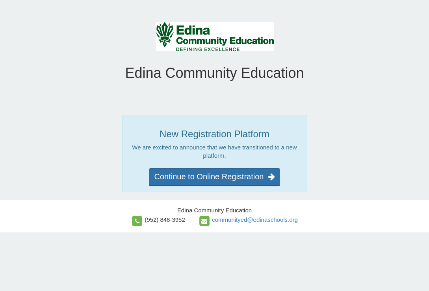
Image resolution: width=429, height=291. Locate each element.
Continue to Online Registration (214, 176)
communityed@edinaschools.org (255, 219)
